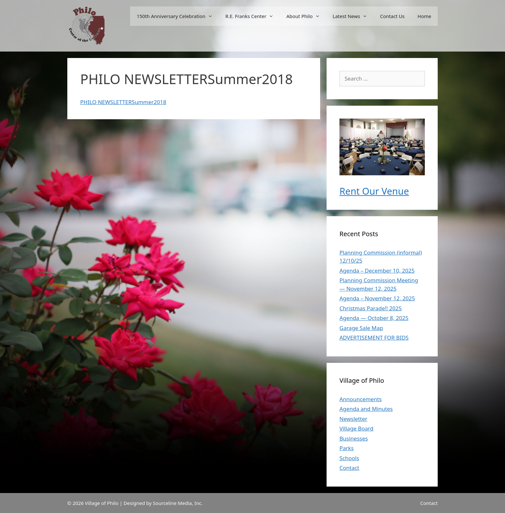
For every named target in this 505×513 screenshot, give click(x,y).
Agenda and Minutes (366, 408)
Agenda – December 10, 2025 (376, 270)
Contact (349, 467)
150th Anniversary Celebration (178, 16)
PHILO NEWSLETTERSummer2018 (123, 102)
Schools (349, 458)
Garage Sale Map (361, 328)
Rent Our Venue (374, 191)
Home (424, 16)
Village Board (356, 428)
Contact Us (392, 16)
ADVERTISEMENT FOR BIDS (374, 337)
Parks (346, 448)
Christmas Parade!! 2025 (370, 308)
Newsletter (353, 418)
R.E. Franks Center (252, 16)
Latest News (353, 16)
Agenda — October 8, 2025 (373, 318)
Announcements (360, 399)
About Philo (306, 16)
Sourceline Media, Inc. (178, 503)
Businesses (353, 438)
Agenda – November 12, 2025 (377, 298)
